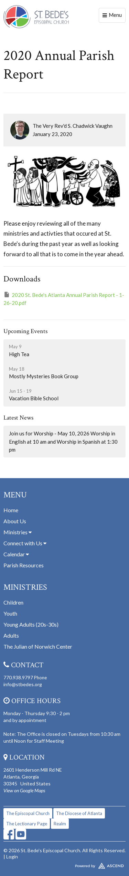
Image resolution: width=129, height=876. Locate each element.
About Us (14, 521)
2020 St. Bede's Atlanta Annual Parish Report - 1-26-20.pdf (63, 298)
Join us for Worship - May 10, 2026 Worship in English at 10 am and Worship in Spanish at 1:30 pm (63, 441)
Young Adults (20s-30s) (30, 624)
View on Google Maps (24, 790)
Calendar (16, 554)
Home (10, 510)
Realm (60, 823)
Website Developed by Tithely (64, 864)
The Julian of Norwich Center (37, 646)
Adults (11, 635)
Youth (10, 613)
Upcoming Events (25, 331)
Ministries (17, 532)
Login (12, 856)
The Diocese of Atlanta (79, 813)
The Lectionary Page (26, 823)
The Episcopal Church (28, 813)
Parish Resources (23, 565)
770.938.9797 (18, 677)
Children (13, 602)
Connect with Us (24, 543)
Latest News (18, 418)
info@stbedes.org (22, 684)
